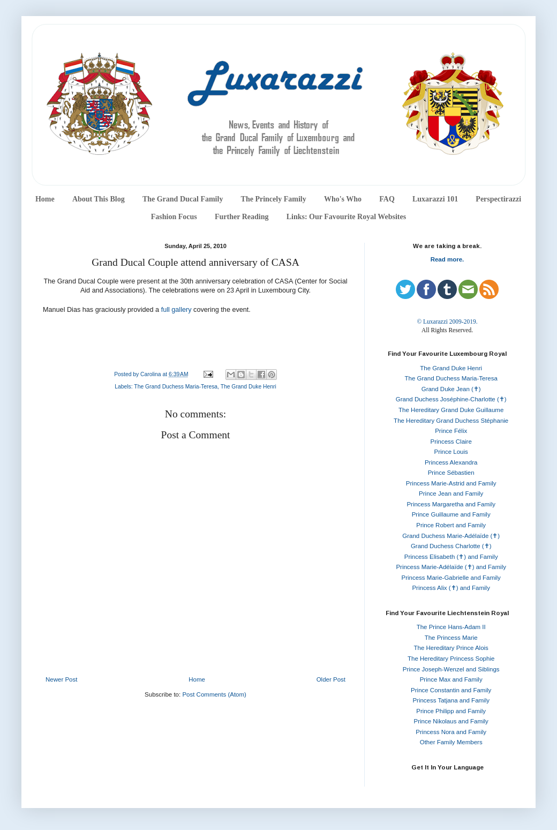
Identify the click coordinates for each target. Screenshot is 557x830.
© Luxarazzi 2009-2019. (447, 321)
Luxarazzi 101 (435, 199)
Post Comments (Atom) (214, 694)
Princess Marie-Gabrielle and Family (451, 577)
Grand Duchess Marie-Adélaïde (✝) (451, 536)
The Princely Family (273, 199)
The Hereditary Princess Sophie (451, 658)
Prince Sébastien (451, 472)
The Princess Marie (451, 637)
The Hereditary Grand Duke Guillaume (450, 410)
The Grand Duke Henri (248, 387)
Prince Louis (451, 451)
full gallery (176, 309)
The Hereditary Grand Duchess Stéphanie (451, 420)
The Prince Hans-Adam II (451, 627)
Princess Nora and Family (451, 732)
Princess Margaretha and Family (451, 504)
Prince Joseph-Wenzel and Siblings (451, 669)
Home (45, 199)
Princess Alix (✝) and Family (451, 588)
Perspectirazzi (498, 199)
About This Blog (98, 199)
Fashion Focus (174, 217)
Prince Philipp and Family (451, 711)
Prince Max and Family (451, 679)
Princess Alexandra (451, 462)
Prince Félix (451, 431)
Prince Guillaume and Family (451, 514)
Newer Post (61, 679)
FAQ (387, 199)
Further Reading (241, 217)
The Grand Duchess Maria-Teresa (175, 387)
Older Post (331, 679)
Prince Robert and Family (451, 525)
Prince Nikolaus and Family (451, 721)
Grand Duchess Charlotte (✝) (451, 546)
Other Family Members (451, 742)
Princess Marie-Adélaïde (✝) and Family (451, 567)
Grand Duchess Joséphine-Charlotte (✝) (451, 399)
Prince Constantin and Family (451, 690)
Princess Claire (451, 441)
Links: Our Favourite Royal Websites (347, 217)
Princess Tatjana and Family (451, 700)
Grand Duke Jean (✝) (451, 389)
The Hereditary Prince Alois (451, 648)
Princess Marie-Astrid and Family (451, 483)
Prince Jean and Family (451, 493)
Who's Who (343, 199)
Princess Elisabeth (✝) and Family (451, 557)
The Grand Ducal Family (182, 199)
